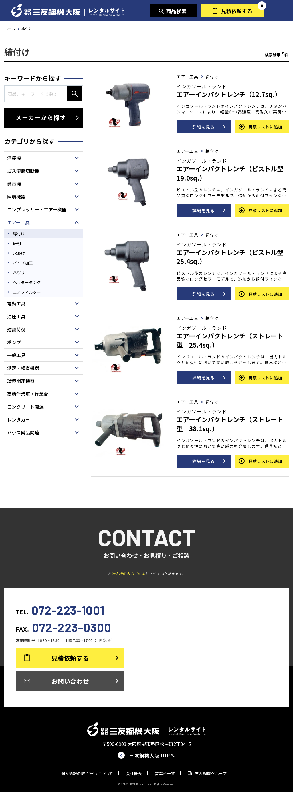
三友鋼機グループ (211, 773)
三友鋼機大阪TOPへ (152, 755)
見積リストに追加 (265, 127)
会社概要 (134, 773)
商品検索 (176, 11)
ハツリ (19, 272)
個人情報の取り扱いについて (87, 773)
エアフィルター (27, 292)
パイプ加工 (23, 263)
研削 (17, 243)
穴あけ (19, 253)
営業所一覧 (165, 773)
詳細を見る (203, 127)
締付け (19, 233)
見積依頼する (236, 11)
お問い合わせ (70, 680)
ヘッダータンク (27, 282)
